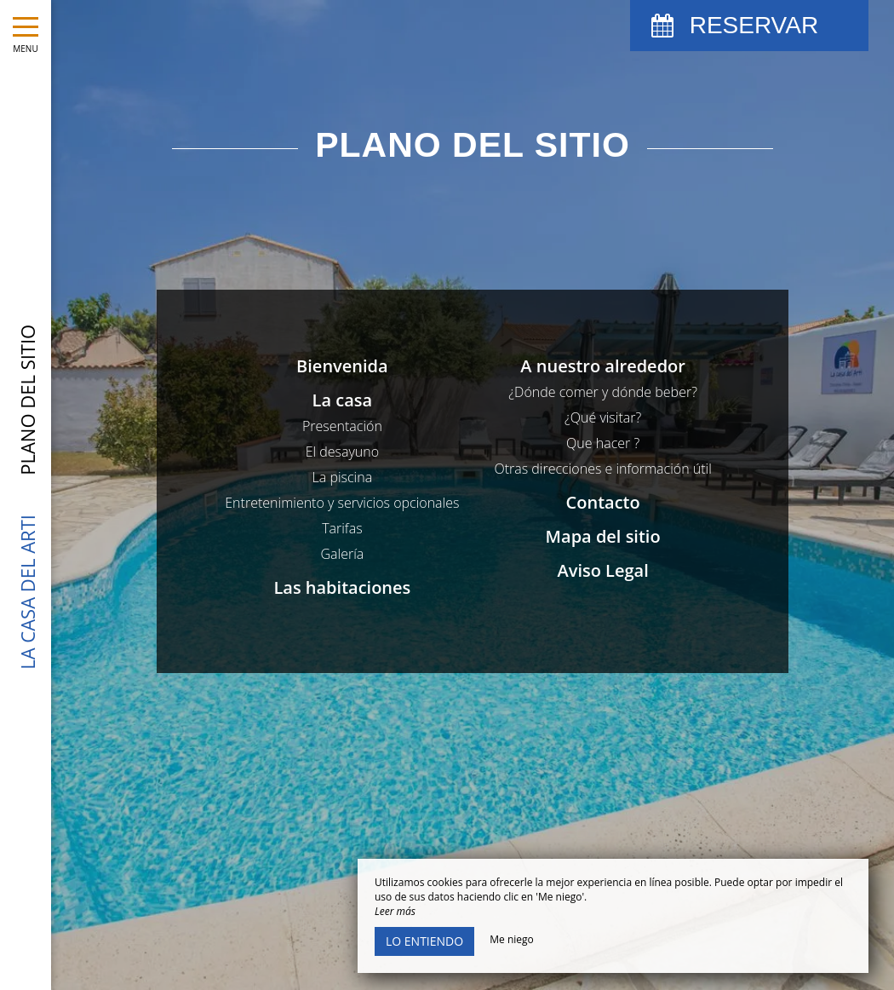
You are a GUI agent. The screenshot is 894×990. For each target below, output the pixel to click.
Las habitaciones (341, 587)
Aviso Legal (602, 570)
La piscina (342, 477)
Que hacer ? (602, 443)
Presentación (342, 426)
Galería (342, 553)
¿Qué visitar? (602, 417)
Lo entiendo (424, 941)
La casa (342, 400)
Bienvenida (342, 365)
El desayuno (342, 451)
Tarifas (342, 528)
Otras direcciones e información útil (602, 468)
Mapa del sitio (603, 536)
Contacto (603, 502)
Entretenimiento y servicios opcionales (342, 502)
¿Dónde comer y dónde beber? (602, 392)
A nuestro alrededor (602, 365)
